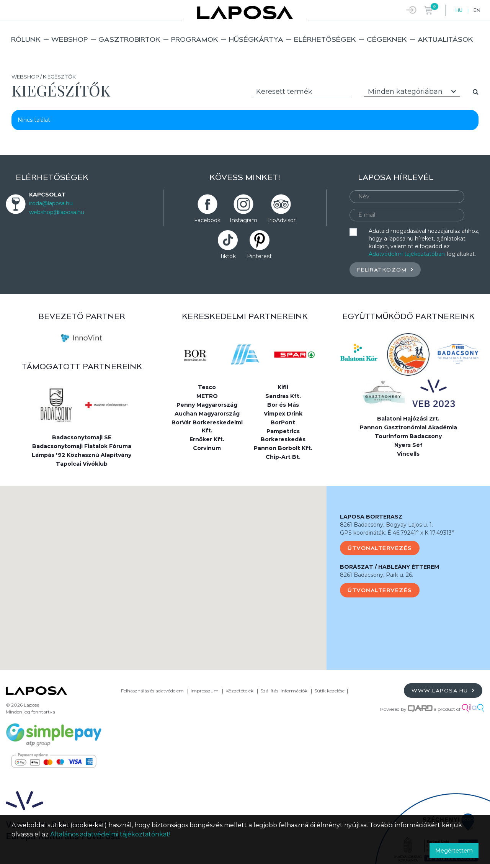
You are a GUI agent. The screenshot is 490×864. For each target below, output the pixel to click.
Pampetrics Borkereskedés (283, 435)
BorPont (283, 422)
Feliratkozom (385, 269)
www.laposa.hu (443, 690)
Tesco (207, 387)
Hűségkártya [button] (256, 39)
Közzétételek (239, 691)
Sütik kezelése (329, 691)
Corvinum (207, 448)
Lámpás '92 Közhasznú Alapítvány (81, 455)
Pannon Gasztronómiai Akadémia (408, 427)
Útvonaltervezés (380, 548)
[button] (163, 571)
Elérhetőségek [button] (325, 39)
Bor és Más (283, 404)
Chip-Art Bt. (283, 456)
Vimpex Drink (283, 413)
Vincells (408, 453)
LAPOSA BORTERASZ (371, 516)
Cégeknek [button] (387, 39)
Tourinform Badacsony (408, 436)
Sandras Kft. (283, 396)
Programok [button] (194, 39)
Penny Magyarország (206, 404)
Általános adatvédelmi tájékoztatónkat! (110, 834)
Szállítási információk (283, 691)
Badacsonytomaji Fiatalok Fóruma (81, 446)
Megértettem (454, 850)
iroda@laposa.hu (51, 203)
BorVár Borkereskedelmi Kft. (207, 426)
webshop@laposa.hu (56, 212)
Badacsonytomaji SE (81, 437)
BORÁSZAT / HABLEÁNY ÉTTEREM (389, 566)
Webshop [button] (69, 39)
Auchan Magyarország (207, 413)
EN (477, 10)
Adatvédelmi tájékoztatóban (407, 253)
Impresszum (205, 691)
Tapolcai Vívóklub (82, 463)
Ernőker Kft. (206, 439)
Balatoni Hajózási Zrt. (408, 418)
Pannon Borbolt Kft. (283, 448)
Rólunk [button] (26, 39)
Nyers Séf (408, 445)
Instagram (243, 220)
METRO (207, 396)
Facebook (207, 220)
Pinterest (259, 256)
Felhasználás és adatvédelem (152, 691)
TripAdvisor (281, 220)
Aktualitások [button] (445, 39)
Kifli (283, 387)
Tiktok (228, 256)
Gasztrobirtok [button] (129, 39)
